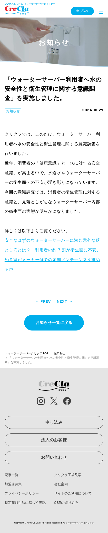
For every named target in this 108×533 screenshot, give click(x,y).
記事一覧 (11, 475)
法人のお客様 (54, 440)
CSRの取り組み (66, 502)
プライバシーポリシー (22, 493)
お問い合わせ (54, 457)
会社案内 (61, 484)
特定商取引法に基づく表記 (25, 502)
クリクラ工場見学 (67, 475)
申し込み (82, 11)
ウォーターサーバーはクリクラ (78, 522)
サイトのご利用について (73, 493)
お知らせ (13, 111)
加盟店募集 (13, 484)
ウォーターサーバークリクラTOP (27, 353)
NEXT (62, 301)
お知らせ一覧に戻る (54, 323)
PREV (45, 301)
